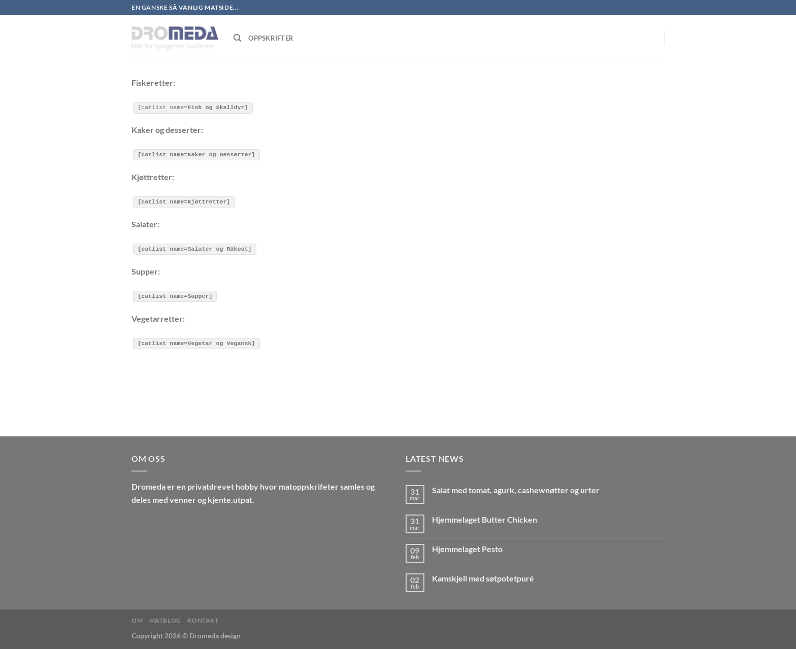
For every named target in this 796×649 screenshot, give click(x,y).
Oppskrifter (270, 38)
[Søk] (237, 38)
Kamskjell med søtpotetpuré (483, 578)
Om (137, 620)
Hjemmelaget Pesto (467, 548)
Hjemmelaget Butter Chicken (484, 519)
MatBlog (165, 620)
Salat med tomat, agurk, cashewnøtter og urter (516, 490)
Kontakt (202, 620)
